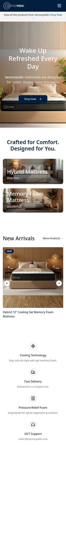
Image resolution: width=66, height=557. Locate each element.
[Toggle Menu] (59, 6)
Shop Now (33, 99)
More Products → (53, 238)
